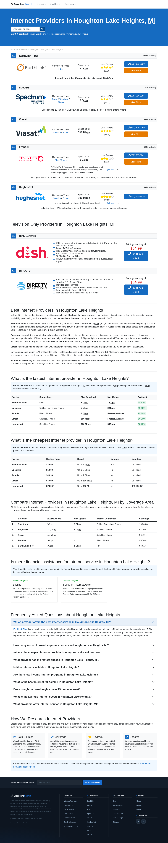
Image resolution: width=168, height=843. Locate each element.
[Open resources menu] (70, 4)
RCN (89, 830)
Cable (55, 99)
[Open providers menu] (55, 4)
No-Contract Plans (71, 826)
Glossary (116, 809)
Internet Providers (70, 801)
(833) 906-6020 (136, 64)
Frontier (16, 413)
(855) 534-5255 (136, 96)
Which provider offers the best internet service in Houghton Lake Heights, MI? (62, 622)
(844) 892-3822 (136, 255)
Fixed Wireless (69, 818)
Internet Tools (118, 805)
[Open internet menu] (41, 4)
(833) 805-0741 (136, 155)
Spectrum (17, 408)
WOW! (89, 835)
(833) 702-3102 (136, 289)
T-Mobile (90, 826)
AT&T (89, 809)
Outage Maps (118, 818)
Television (64, 99)
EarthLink (90, 801)
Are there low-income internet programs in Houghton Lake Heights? (55, 674)
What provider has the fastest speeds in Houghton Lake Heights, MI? (56, 659)
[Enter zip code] (59, 782)
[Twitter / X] (143, 821)
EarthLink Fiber (19, 403)
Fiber (60, 69)
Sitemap (116, 822)
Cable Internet (69, 809)
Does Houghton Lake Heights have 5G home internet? (47, 689)
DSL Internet (68, 814)
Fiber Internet (69, 805)
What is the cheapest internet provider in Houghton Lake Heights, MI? (56, 652)
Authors (139, 805)
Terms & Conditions (23, 823)
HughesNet (17, 424)
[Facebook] (138, 821)
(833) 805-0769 (136, 127)
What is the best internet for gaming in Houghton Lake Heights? (53, 682)
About (138, 801)
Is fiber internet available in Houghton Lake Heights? (46, 667)
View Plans (136, 70)
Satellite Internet (70, 822)
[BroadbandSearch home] (21, 4)
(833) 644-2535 (136, 196)
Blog (114, 801)
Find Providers (92, 782)
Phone (61, 102)
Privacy (12, 823)
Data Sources (118, 814)
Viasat (15, 419)
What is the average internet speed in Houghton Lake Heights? (52, 696)
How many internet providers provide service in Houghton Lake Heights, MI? (61, 645)
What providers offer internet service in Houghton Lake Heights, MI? (55, 704)
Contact (139, 809)
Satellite (57, 132)
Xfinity (89, 805)
